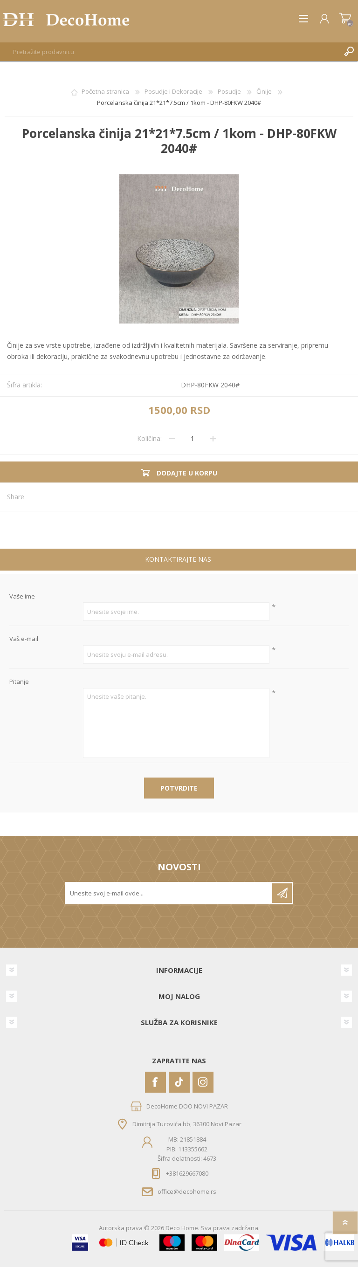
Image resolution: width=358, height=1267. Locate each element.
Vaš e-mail (23, 639)
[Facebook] (155, 1082)
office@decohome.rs (187, 1191)
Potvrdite (179, 788)
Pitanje (19, 682)
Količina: (149, 438)
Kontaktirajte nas (178, 559)
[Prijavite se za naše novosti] (169, 893)
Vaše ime (22, 596)
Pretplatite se (282, 893)
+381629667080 (187, 1173)
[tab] (178, 560)
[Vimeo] (179, 1082)
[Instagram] (203, 1082)
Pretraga (348, 51)
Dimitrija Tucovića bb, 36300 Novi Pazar (186, 1124)
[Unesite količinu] (192, 438)
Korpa (345, 18)
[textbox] (169, 51)
